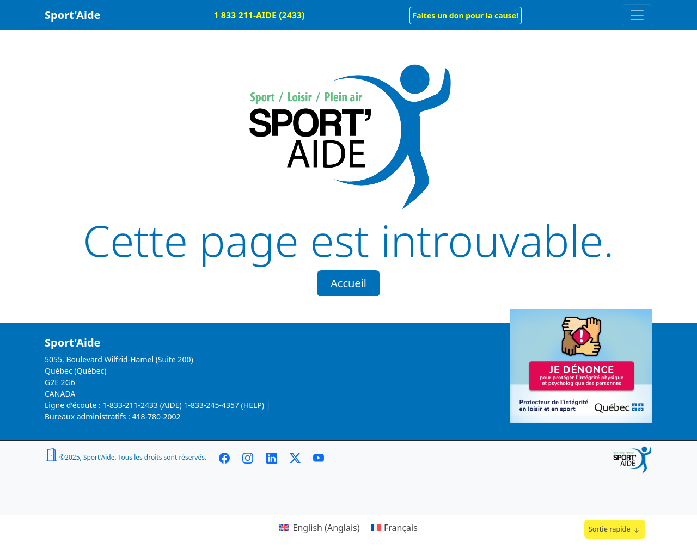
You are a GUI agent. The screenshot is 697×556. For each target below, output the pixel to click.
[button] (465, 15)
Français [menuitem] (401, 528)
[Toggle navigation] (637, 15)
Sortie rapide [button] (615, 529)
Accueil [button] (348, 283)
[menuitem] (319, 527)
